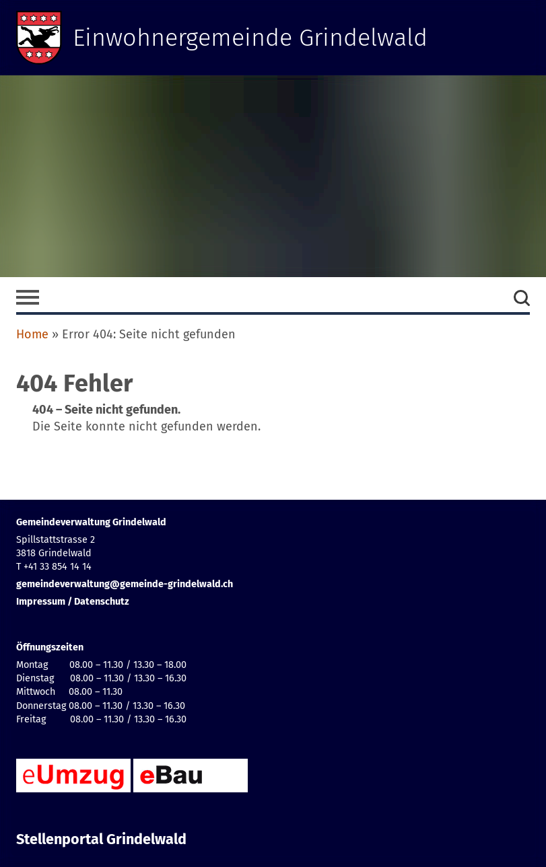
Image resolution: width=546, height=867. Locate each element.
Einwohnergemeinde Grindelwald (250, 37)
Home (32, 334)
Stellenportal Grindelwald (101, 839)
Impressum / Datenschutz (72, 601)
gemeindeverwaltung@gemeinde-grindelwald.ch (124, 584)
